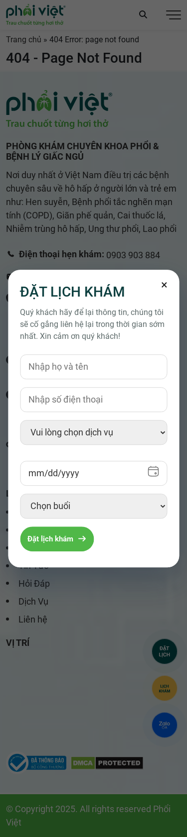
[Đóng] (164, 285)
